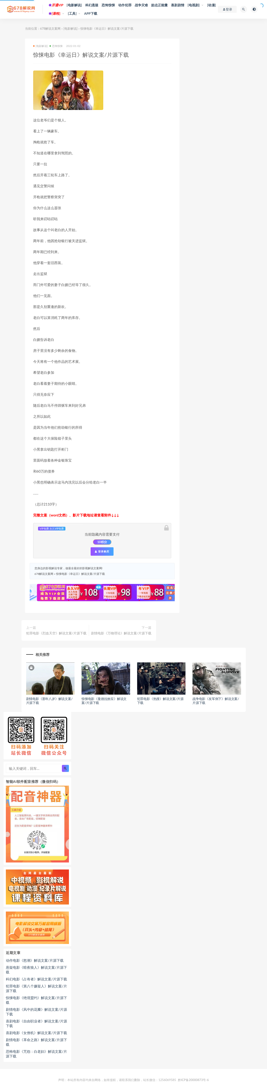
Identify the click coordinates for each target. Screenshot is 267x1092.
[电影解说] (74, 5)
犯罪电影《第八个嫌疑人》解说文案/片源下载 (36, 988)
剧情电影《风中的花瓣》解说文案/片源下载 (36, 1011)
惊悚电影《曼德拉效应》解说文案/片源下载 (104, 701)
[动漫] (211, 5)
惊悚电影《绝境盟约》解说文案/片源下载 (36, 1000)
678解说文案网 (50, 28)
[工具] (72, 13)
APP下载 (90, 13)
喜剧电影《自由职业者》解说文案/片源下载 (36, 1023)
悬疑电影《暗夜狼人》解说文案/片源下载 (36, 969)
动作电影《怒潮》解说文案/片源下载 (35, 960)
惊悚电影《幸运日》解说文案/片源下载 (80, 574)
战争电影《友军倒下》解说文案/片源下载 (215, 701)
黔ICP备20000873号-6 (193, 1080)
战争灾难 (141, 5)
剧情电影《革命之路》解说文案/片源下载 (36, 1042)
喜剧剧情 (177, 5)
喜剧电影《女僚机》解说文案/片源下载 (36, 1033)
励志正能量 (159, 5)
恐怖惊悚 (108, 5)
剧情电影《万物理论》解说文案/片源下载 (121, 633)
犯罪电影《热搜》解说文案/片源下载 (160, 701)
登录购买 (102, 551)
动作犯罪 (125, 5)
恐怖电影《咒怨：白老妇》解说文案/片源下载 (36, 1053)
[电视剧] (194, 5)
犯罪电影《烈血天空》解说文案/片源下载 (56, 633)
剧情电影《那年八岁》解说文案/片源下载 (49, 701)
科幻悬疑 (92, 5)
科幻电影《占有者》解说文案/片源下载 (36, 979)
